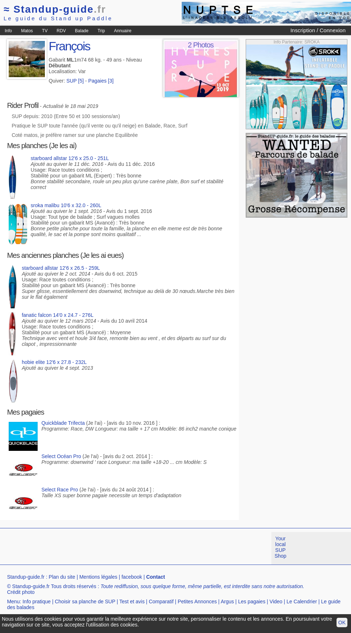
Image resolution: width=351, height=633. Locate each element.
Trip (101, 30)
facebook (132, 577)
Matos (27, 30)
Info (8, 30)
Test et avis (132, 601)
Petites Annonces (197, 601)
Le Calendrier (302, 601)
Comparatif (161, 601)
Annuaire (122, 30)
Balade (81, 30)
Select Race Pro (59, 489)
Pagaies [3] (101, 81)
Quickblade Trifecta (63, 423)
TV (44, 30)
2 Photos (200, 45)
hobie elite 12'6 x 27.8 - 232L (54, 362)
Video (276, 601)
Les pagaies (252, 601)
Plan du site (62, 577)
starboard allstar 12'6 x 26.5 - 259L (61, 268)
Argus (227, 601)
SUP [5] (75, 81)
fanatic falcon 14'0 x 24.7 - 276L (57, 315)
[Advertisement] (131, 548)
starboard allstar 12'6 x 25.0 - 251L (70, 158)
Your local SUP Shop (281, 547)
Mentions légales (98, 577)
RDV (61, 30)
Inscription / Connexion (318, 30)
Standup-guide (55, 9)
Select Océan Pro (61, 456)
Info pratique (36, 601)
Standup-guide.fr (26, 577)
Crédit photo (20, 592)
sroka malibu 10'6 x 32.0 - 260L (66, 205)
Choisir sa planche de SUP (85, 601)
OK (342, 622)
